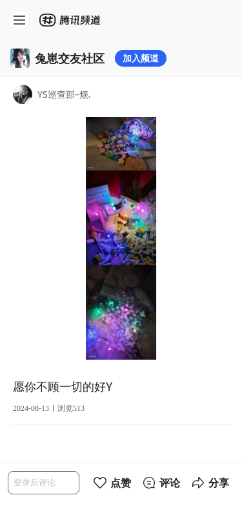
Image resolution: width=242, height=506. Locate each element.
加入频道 (141, 58)
